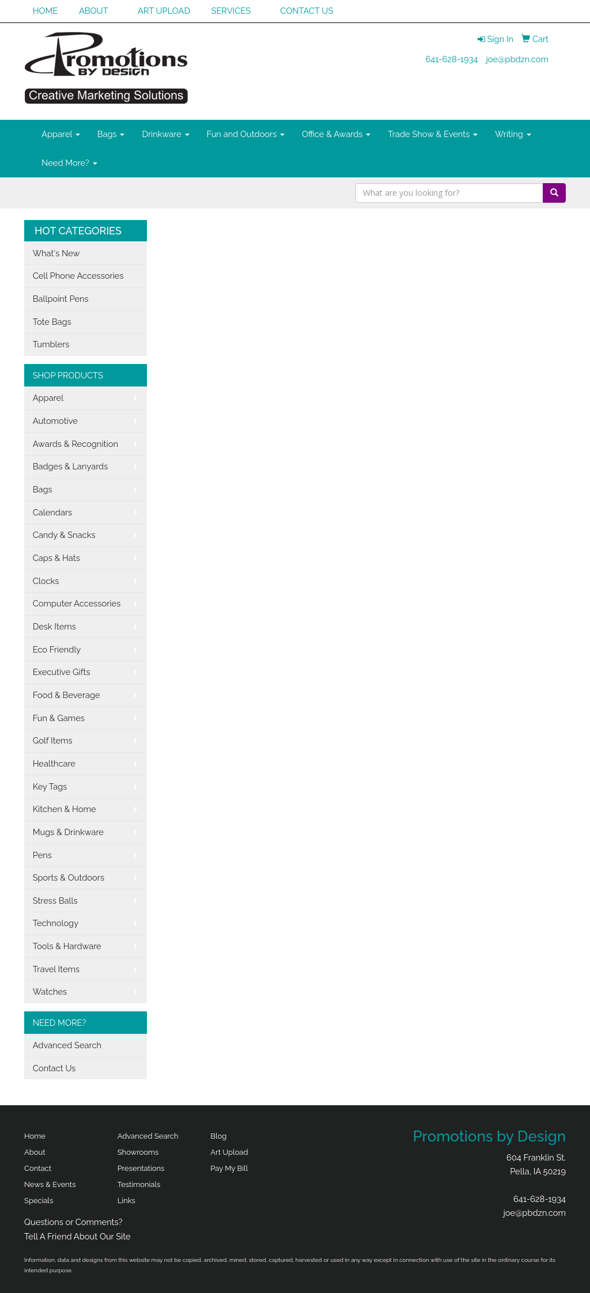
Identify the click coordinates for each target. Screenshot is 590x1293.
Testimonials (139, 1184)
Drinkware (165, 134)
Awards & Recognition (75, 444)
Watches (50, 991)
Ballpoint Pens (61, 299)
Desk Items (54, 626)
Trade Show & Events (433, 134)
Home (35, 1136)
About (35, 1152)
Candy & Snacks (64, 535)
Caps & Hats (56, 558)
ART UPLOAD (164, 11)
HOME (45, 11)
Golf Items (53, 740)
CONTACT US (306, 11)
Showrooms (138, 1152)
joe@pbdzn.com (517, 59)
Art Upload (229, 1152)
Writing (513, 134)
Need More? (69, 163)
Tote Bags (52, 322)
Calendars (53, 512)
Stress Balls (55, 900)
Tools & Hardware (67, 946)
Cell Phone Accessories (78, 275)
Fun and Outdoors (246, 134)
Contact (37, 1168)
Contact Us (54, 1068)
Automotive (55, 421)
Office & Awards (336, 134)
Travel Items (56, 969)
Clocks (46, 581)
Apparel (60, 134)
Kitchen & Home (64, 809)
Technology (55, 923)
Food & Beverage (66, 695)
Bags (111, 134)
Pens (42, 855)
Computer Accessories (77, 603)
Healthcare (54, 763)
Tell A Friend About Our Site (77, 1236)
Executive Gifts (61, 672)
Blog (218, 1136)
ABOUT (93, 11)
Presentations (141, 1168)
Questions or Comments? (73, 1222)
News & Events (50, 1184)
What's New (56, 253)
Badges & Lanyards (70, 466)
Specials (38, 1200)
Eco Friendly (57, 649)
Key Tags (50, 786)
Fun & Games (59, 718)
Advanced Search (67, 1045)
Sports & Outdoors (68, 877)
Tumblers (51, 344)
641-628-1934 (451, 59)
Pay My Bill (229, 1168)
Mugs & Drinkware (68, 832)
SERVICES (231, 11)
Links (126, 1200)
